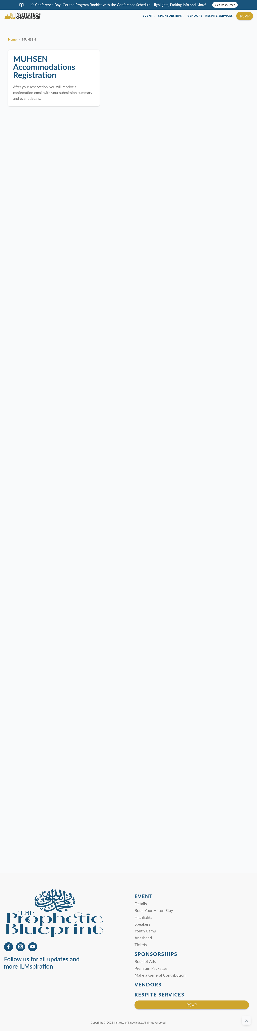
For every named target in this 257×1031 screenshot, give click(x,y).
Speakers (142, 924)
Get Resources (225, 5)
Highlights (143, 917)
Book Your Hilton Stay (154, 910)
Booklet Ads (145, 961)
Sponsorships (170, 15)
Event (148, 15)
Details (141, 903)
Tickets (141, 944)
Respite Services (219, 15)
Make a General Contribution (160, 975)
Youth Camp (145, 930)
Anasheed (143, 937)
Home (12, 39)
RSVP (245, 15)
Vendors (194, 15)
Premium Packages (151, 968)
